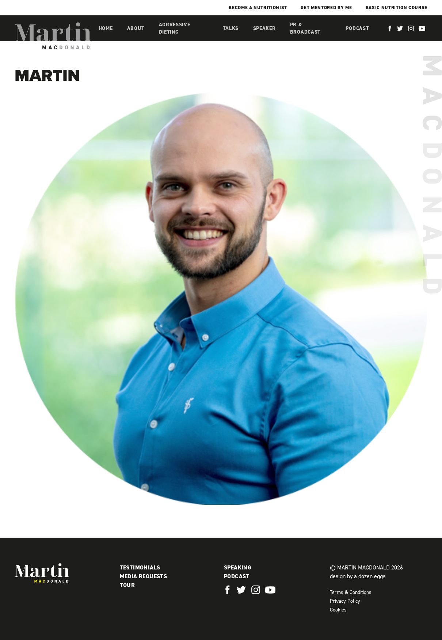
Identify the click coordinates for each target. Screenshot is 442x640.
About (136, 28)
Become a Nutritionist (258, 7)
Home (106, 28)
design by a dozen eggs (357, 576)
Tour (127, 585)
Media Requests (143, 576)
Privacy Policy (345, 601)
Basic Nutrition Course (396, 7)
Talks (231, 28)
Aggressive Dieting (174, 28)
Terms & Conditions (350, 592)
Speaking (237, 567)
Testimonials (140, 567)
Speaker (264, 28)
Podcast (357, 28)
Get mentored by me (326, 7)
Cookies (338, 609)
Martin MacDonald (53, 35)
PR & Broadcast (305, 28)
